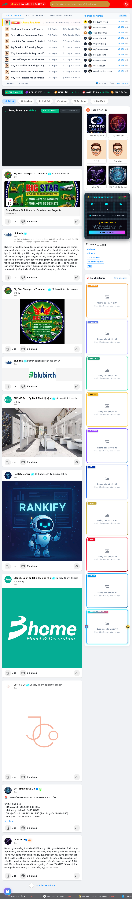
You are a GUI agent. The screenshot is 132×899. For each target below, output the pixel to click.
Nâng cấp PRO (107, 232)
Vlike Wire (19, 839)
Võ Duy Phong (99, 44)
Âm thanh (79, 101)
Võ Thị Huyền (99, 66)
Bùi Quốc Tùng (99, 55)
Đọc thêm (9, 821)
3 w (15, 177)
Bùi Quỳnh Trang (100, 22)
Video (62, 101)
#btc (89, 266)
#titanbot (91, 253)
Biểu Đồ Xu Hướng (50, 111)
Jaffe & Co (20, 684)
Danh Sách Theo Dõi (70, 111)
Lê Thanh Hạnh (99, 27)
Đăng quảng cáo (120, 278)
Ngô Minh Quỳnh (100, 49)
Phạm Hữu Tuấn (100, 38)
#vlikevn (91, 249)
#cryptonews (93, 257)
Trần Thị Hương (100, 33)
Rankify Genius (22, 474)
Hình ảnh (45, 101)
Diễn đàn (23, 83)
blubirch (18, 233)
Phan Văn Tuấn (99, 60)
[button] (80, 4)
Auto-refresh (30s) (105, 83)
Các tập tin (99, 101)
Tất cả (9, 101)
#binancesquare (95, 262)
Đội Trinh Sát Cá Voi (24, 788)
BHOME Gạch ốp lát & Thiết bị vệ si (33, 398)
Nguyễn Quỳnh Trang (102, 71)
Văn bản (26, 101)
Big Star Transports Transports (30, 173)
